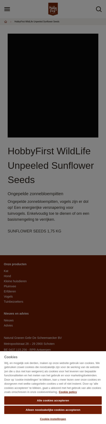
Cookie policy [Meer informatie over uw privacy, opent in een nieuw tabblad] (68, 392)
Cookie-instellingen (53, 419)
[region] (53, 387)
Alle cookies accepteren (53, 400)
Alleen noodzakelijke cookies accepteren (53, 409)
